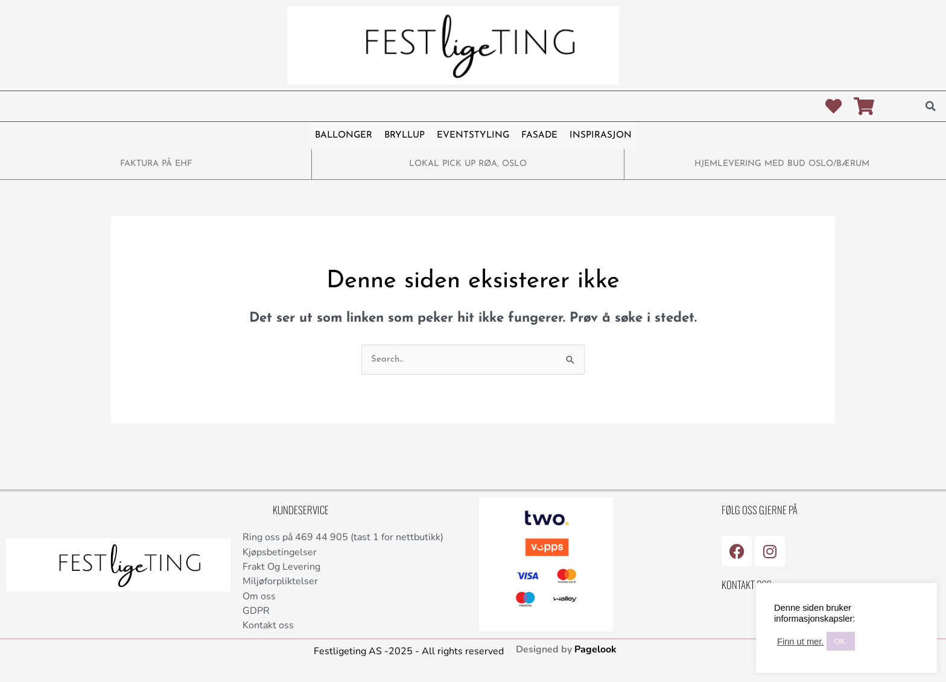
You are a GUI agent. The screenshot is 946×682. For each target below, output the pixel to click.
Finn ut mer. (800, 641)
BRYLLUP (405, 135)
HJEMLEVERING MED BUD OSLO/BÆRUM (782, 163)
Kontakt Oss (747, 584)
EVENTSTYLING (473, 135)
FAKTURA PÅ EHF (155, 163)
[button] (931, 106)
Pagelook (595, 651)
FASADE (539, 135)
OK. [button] (840, 641)
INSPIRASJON (599, 135)
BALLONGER (344, 135)
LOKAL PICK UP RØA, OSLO (467, 163)
